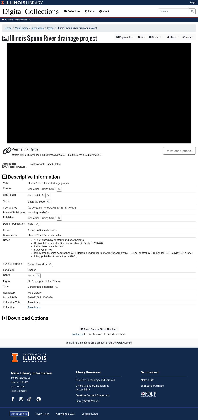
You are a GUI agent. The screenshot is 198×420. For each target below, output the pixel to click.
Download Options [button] (25, 318)
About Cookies (19, 414)
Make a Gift (147, 380)
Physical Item (125, 37)
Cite (141, 37)
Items (89, 11)
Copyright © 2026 (65, 414)
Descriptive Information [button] (31, 177)
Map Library (21, 28)
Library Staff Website (88, 401)
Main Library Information (31, 373)
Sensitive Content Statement (17, 20)
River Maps (37, 28)
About (104, 11)
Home (8, 28)
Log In (193, 2)
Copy (34, 149)
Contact (155, 37)
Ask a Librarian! (19, 391)
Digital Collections (30, 11)
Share (172, 37)
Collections (72, 11)
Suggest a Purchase (152, 386)
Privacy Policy (42, 414)
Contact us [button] (78, 334)
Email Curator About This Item (99, 329)
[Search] (173, 11)
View (187, 37)
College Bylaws (90, 414)
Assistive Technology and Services (95, 380)
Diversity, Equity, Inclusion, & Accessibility (92, 388)
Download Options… (179, 151)
